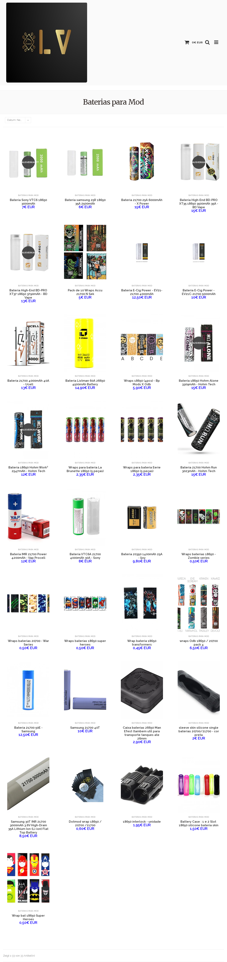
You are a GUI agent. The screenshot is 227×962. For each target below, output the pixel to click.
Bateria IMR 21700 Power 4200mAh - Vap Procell (28, 556)
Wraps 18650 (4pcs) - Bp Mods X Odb (142, 382)
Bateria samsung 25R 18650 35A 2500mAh (85, 201)
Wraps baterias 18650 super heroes (85, 642)
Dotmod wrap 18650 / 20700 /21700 (85, 823)
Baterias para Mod (28, 195)
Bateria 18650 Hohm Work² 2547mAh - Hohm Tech (28, 469)
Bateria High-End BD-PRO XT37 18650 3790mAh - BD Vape (28, 294)
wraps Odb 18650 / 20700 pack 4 (199, 642)
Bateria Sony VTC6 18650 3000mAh (28, 201)
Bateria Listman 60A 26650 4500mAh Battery (85, 382)
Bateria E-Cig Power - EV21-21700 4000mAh (141, 292)
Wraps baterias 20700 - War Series (28, 642)
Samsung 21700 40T (85, 727)
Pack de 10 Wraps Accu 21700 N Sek (85, 292)
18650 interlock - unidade (142, 821)
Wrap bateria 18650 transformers (141, 642)
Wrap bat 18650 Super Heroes (28, 917)
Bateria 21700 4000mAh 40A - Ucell (28, 382)
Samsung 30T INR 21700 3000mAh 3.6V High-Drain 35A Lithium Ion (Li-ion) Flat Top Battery (28, 827)
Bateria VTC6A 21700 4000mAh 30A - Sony (85, 556)
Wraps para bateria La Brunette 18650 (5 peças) (85, 469)
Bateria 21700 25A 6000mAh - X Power (141, 201)
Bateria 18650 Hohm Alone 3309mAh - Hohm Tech (198, 382)
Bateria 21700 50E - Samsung (28, 729)
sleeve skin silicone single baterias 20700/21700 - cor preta (198, 731)
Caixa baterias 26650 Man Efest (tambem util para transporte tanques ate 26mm (142, 733)
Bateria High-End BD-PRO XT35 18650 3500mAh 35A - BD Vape (198, 203)
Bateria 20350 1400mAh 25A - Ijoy (141, 556)
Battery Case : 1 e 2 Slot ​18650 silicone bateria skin (198, 823)
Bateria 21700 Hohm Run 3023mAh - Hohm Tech (198, 469)
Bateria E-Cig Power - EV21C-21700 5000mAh (199, 292)
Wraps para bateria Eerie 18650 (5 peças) (142, 469)
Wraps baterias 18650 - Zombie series (198, 556)
